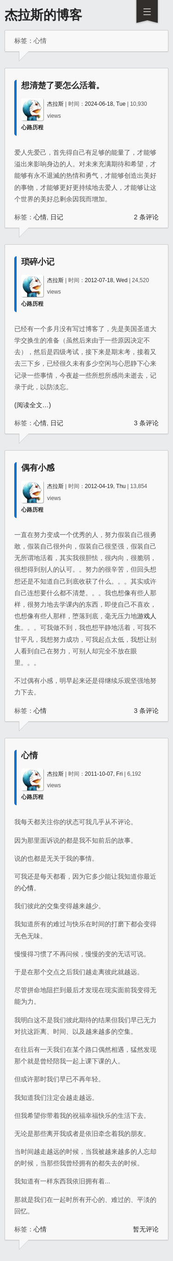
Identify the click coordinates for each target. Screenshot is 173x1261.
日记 (56, 217)
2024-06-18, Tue (105, 104)
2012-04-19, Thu (105, 486)
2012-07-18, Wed (106, 280)
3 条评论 (146, 423)
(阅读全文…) (32, 405)
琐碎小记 (37, 261)
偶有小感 (37, 467)
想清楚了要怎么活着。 (62, 85)
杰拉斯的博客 (43, 15)
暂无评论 (146, 1229)
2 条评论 (146, 217)
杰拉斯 (55, 104)
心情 (40, 217)
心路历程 (32, 127)
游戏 (143, 616)
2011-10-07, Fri (104, 774)
